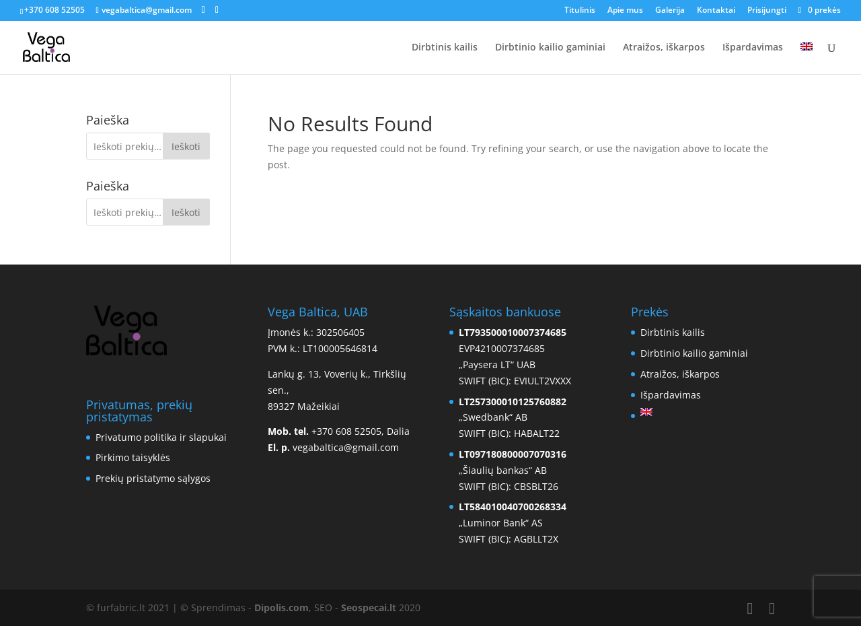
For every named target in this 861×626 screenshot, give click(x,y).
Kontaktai (716, 10)
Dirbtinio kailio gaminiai (550, 47)
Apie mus (625, 10)
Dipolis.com (281, 607)
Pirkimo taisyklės (133, 457)
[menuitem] (806, 58)
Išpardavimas (752, 47)
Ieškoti (186, 146)
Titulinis (579, 10)
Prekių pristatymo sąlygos (153, 478)
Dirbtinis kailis (445, 47)
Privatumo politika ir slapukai (161, 437)
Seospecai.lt (368, 607)
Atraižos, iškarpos (664, 47)
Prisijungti (766, 10)
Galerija (670, 10)
